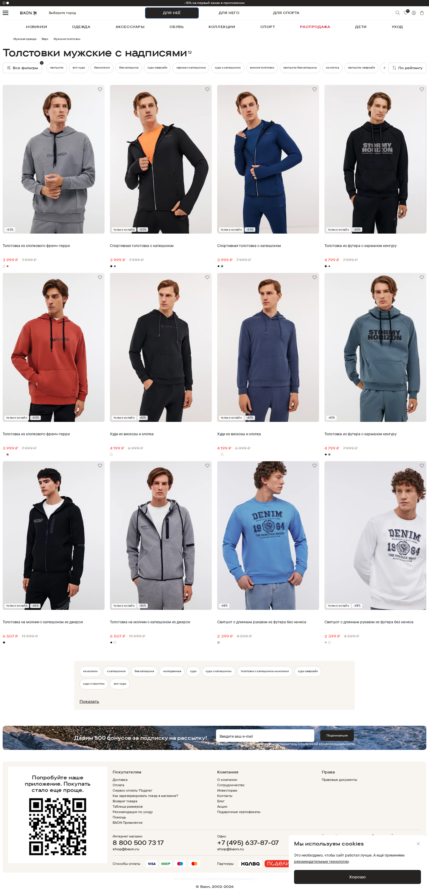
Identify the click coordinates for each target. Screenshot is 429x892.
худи (193, 671)
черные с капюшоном (191, 67)
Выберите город (52, 13)
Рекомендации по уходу (133, 811)
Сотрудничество (231, 785)
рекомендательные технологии (321, 861)
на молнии (90, 671)
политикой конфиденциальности (328, 744)
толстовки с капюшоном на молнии (265, 671)
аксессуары (130, 26)
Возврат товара (125, 801)
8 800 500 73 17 (138, 842)
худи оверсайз (157, 67)
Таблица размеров (128, 806)
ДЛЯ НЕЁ (172, 12)
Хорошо (357, 876)
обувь (177, 26)
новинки (36, 26)
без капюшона (129, 67)
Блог (221, 801)
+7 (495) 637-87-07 (248, 842)
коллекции (222, 26)
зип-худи (79, 67)
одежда (81, 26)
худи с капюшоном (228, 67)
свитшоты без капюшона (300, 67)
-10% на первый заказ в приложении (214, 3)
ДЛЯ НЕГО (229, 12)
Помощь (119, 817)
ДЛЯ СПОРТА (286, 12)
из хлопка (332, 67)
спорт (267, 26)
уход (397, 26)
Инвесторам (227, 790)
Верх (45, 39)
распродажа (315, 26)
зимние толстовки (262, 67)
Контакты (224, 795)
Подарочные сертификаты (239, 811)
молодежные (172, 671)
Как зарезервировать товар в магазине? (145, 795)
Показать (89, 701)
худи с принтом (94, 684)
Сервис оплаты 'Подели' (133, 790)
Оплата (118, 785)
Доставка (120, 779)
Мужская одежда (24, 39)
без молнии (102, 67)
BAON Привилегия (127, 822)
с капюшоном (116, 671)
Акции (222, 806)
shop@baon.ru (126, 849)
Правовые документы (339, 779)
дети (360, 26)
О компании (227, 779)
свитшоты (56, 67)
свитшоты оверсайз (361, 67)
